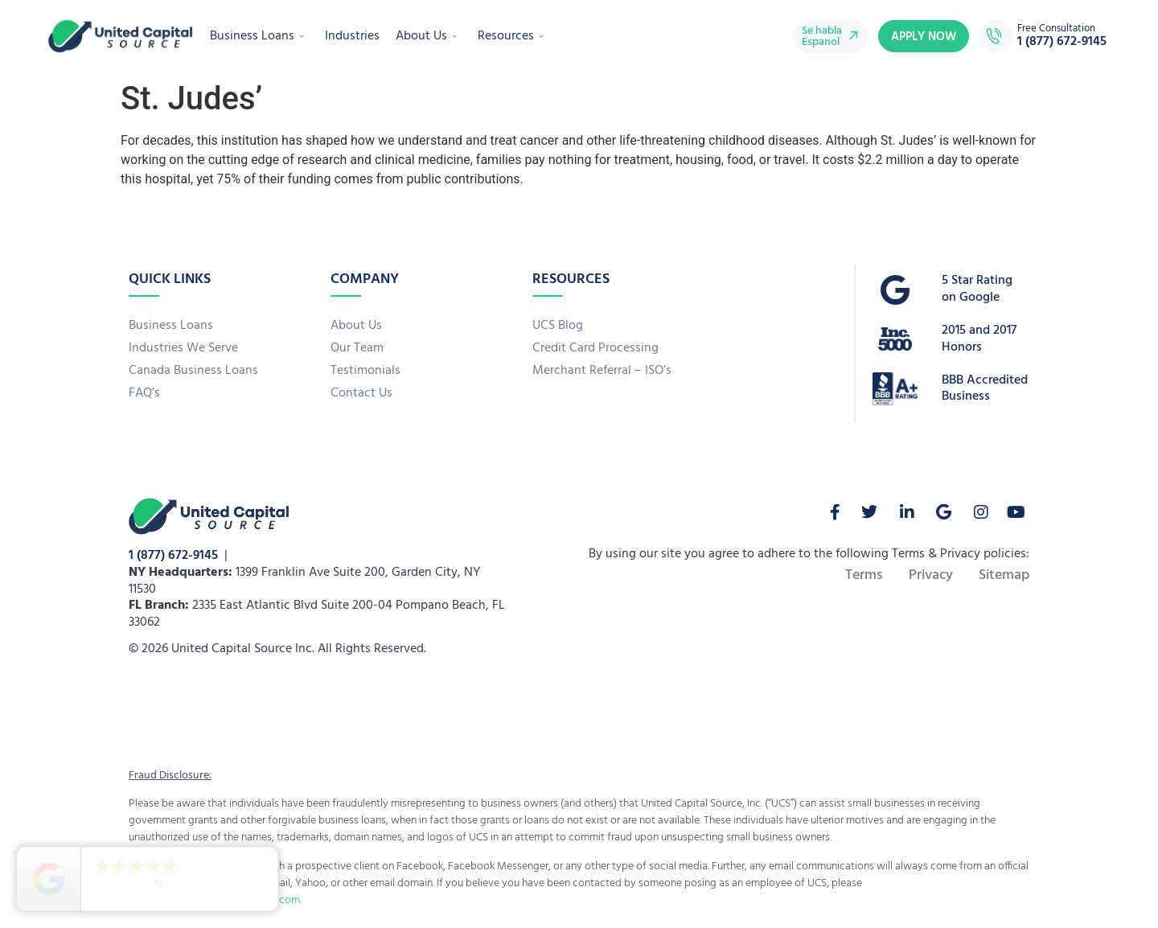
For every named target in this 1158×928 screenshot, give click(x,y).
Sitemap (1004, 576)
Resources (513, 36)
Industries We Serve (183, 348)
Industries (352, 36)
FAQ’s (144, 393)
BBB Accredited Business (985, 389)
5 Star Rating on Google (977, 289)
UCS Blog (557, 326)
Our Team (357, 348)
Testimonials (365, 371)
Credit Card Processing (595, 348)
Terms (864, 576)
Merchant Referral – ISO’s (601, 371)
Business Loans (259, 36)
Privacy (931, 576)
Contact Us (361, 393)
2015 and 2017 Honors (979, 339)
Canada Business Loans (193, 371)
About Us (429, 36)
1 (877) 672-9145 (173, 555)
